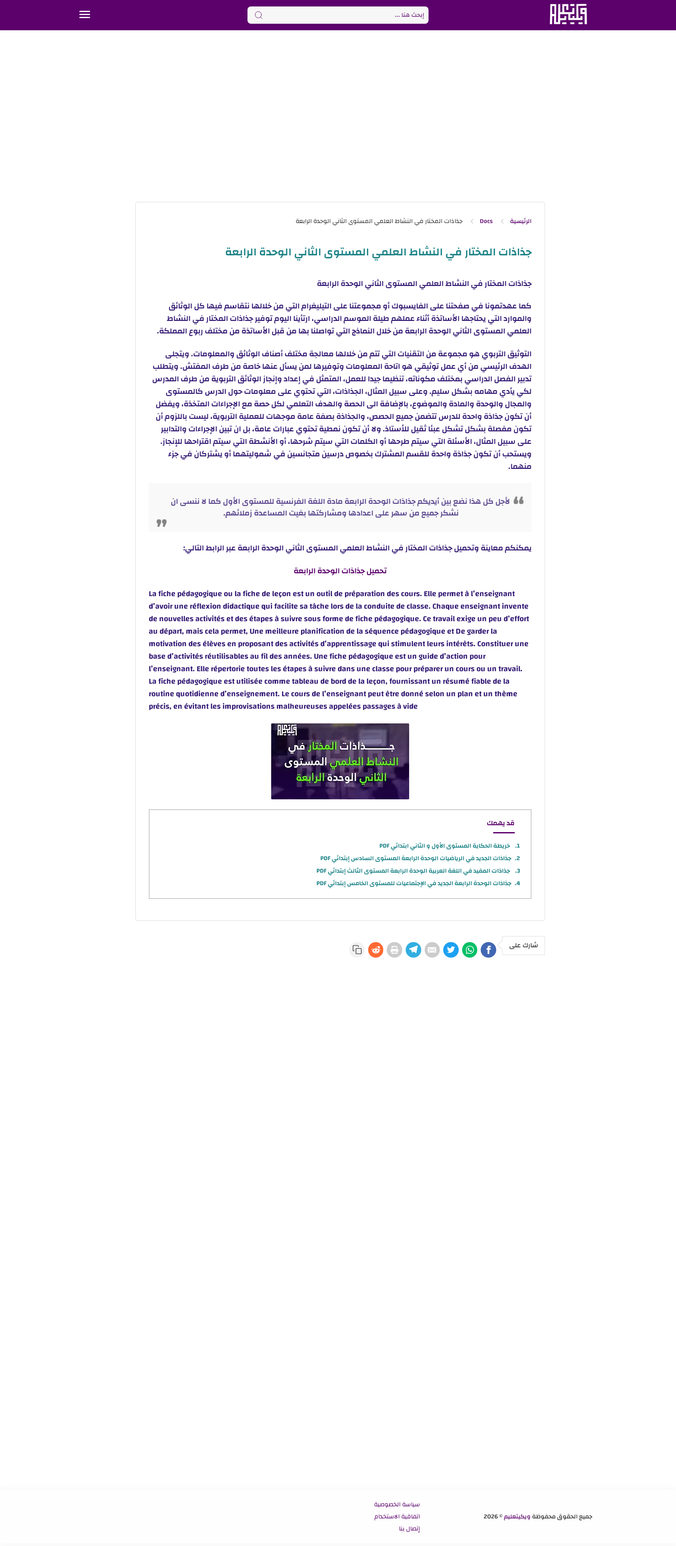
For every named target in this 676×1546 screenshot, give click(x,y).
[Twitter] (435, 951)
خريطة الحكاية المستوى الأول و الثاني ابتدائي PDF (445, 846)
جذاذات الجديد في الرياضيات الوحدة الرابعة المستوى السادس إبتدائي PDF (415, 858)
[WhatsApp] (460, 951)
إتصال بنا (409, 1531)
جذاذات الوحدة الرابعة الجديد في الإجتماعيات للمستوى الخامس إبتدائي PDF (413, 883)
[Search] (338, 15)
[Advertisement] (338, 115)
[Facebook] (485, 951)
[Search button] (258, 15)
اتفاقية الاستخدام (397, 1519)
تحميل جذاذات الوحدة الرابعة (340, 571)
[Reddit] (335, 951)
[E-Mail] (410, 951)
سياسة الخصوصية (397, 1507)
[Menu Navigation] (84, 15)
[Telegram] (385, 951)
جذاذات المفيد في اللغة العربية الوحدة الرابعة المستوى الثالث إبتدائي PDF (413, 871)
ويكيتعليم (517, 1519)
